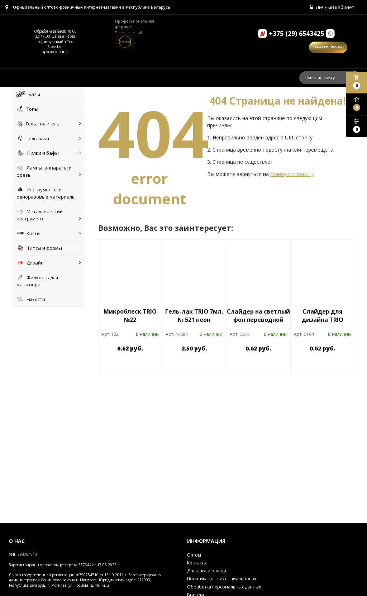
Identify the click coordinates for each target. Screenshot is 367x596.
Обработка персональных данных (224, 587)
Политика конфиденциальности (221, 579)
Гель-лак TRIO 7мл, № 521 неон (194, 315)
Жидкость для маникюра (37, 281)
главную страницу (292, 174)
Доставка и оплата (206, 571)
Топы (27, 109)
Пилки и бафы (48, 153)
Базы (28, 94)
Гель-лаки (48, 138)
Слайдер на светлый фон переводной (258, 315)
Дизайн (48, 262)
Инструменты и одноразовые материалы (46, 193)
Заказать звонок (328, 47)
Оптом (194, 555)
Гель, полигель (48, 123)
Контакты (197, 563)
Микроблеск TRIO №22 (130, 315)
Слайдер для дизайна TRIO (322, 315)
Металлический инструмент (48, 215)
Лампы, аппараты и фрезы (48, 171)
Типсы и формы (39, 248)
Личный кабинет (332, 7)
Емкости (30, 299)
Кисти (48, 233)
